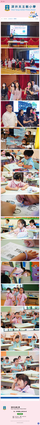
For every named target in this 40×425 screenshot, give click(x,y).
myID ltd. (22, 422)
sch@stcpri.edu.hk (18, 417)
